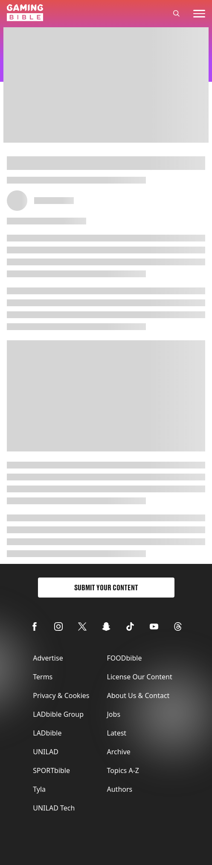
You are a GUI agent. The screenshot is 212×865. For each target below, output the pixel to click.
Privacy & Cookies (61, 695)
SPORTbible (51, 770)
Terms (42, 676)
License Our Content (139, 676)
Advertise (48, 658)
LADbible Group (58, 714)
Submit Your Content (106, 587)
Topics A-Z (123, 770)
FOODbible (124, 658)
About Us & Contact (138, 695)
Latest (117, 733)
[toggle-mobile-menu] (199, 14)
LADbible (47, 733)
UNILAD (45, 751)
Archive (119, 751)
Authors (120, 789)
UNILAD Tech (54, 808)
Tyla (39, 789)
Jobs (114, 714)
